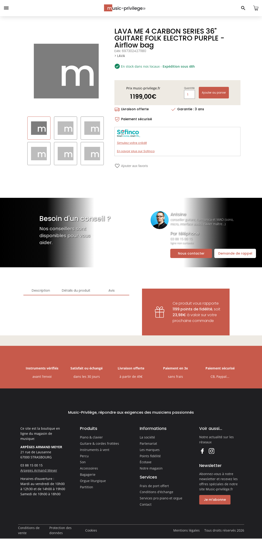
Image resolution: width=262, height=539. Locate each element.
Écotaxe (146, 462)
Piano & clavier (91, 437)
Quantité (189, 88)
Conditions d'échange (156, 492)
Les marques (150, 450)
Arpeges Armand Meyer (38, 470)
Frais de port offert (154, 486)
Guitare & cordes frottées (99, 443)
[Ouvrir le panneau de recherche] (243, 8)
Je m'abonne (215, 499)
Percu (84, 456)
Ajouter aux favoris (131, 166)
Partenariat (148, 443)
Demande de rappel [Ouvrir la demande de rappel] (235, 253)
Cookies (91, 530)
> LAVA (119, 56)
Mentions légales (186, 530)
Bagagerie (87, 474)
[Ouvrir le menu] (6, 8)
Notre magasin (151, 468)
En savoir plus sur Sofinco (136, 151)
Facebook (202, 451)
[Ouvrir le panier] (255, 8)
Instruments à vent (94, 450)
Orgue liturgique (93, 481)
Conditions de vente (29, 530)
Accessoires (89, 468)
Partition (86, 487)
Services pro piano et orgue (161, 498)
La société (147, 437)
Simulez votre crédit (132, 143)
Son (83, 462)
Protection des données (60, 530)
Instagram (211, 451)
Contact (146, 504)
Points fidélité (150, 456)
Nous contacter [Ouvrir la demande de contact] (191, 253)
